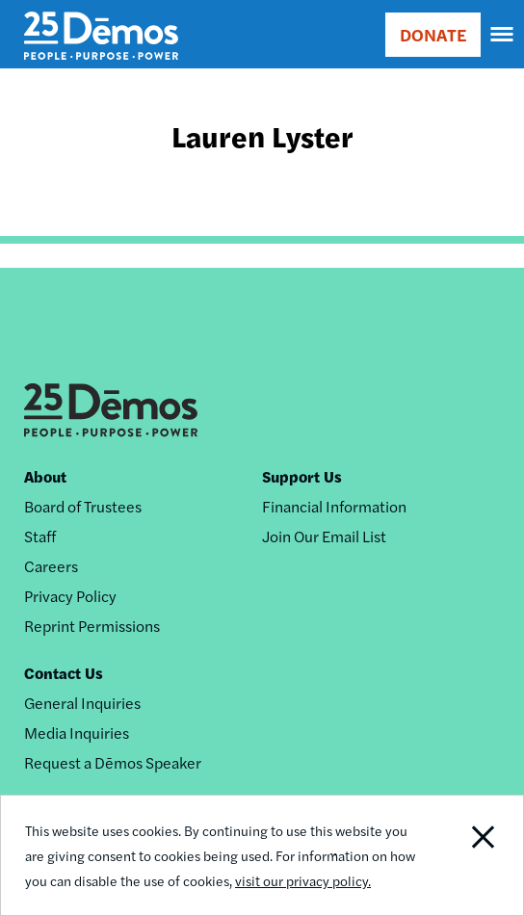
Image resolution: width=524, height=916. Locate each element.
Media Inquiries (76, 732)
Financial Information (334, 506)
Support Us (302, 476)
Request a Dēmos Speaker (112, 762)
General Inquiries (82, 703)
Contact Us (63, 673)
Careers (51, 566)
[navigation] (503, 34)
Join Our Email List (324, 536)
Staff (40, 536)
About (45, 476)
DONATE (433, 34)
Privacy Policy (70, 596)
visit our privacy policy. (303, 880)
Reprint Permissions (92, 626)
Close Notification (469, 855)
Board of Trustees (83, 506)
